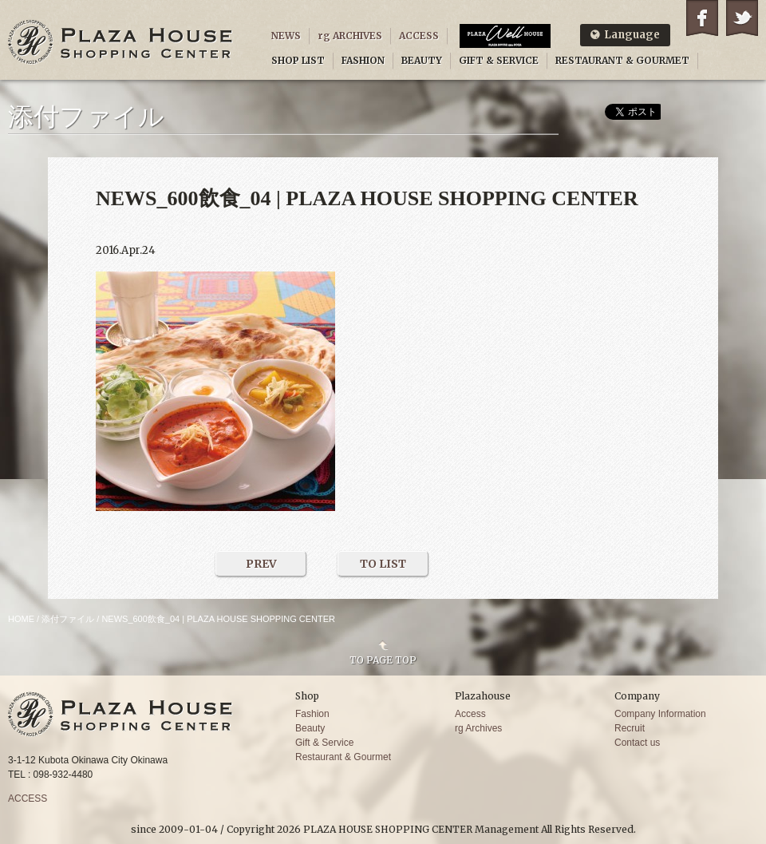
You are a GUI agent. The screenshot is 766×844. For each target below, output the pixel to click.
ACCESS (419, 36)
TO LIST (383, 564)
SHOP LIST (298, 60)
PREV (261, 564)
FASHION (363, 60)
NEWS (286, 36)
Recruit (629, 728)
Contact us (637, 742)
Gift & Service (324, 742)
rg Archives (478, 728)
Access (470, 713)
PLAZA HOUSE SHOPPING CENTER (120, 42)
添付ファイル (67, 619)
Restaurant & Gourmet (343, 757)
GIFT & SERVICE (499, 60)
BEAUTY (421, 60)
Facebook (702, 18)
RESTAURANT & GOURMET (622, 60)
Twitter (742, 18)
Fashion (312, 713)
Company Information (660, 713)
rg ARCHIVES (350, 36)
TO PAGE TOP (383, 659)
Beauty (310, 728)
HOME (21, 619)
